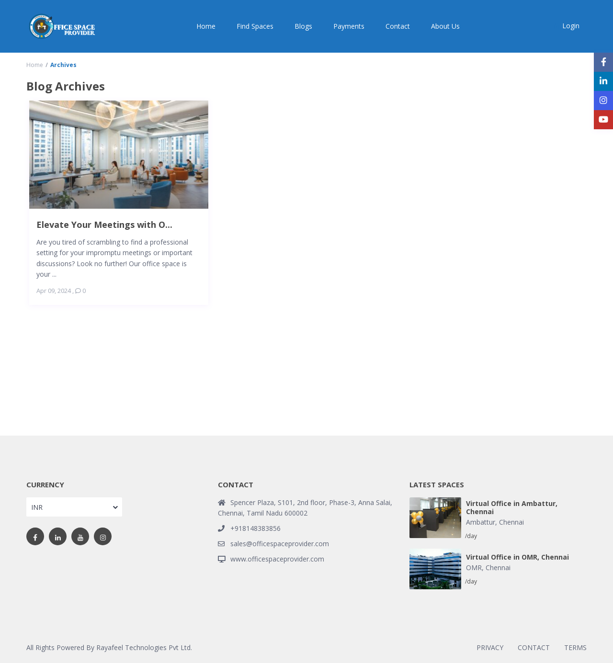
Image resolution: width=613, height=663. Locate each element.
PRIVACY (490, 647)
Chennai (511, 522)
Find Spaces (255, 26)
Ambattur (480, 522)
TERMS (575, 647)
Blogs (303, 26)
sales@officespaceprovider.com (279, 543)
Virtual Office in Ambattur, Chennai (511, 508)
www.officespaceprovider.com (277, 558)
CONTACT (534, 647)
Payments (348, 26)
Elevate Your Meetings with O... (104, 224)
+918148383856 (255, 528)
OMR (474, 567)
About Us (445, 26)
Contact (398, 26)
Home (206, 26)
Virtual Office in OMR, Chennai (517, 557)
